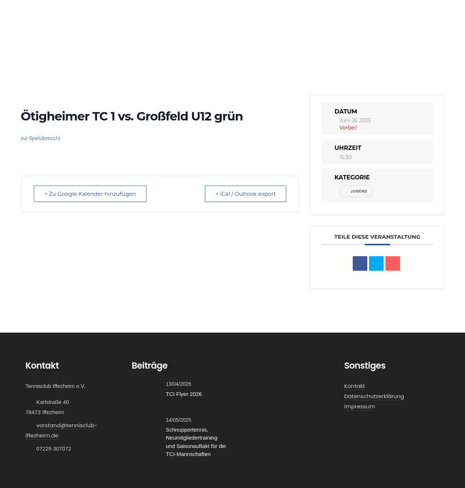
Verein (100, 43)
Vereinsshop (391, 43)
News (193, 43)
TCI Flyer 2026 (184, 394)
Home (19, 43)
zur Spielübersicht (40, 138)
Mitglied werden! (280, 43)
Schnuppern (227, 43)
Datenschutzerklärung (374, 396)
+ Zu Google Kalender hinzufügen (90, 193)
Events (165, 43)
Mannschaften (56, 43)
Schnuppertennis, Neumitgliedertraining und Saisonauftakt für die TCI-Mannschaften (196, 441)
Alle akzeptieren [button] (435, 473)
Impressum (359, 406)
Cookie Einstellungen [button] (383, 473)
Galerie (135, 43)
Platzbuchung (335, 43)
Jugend (356, 191)
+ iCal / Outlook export (245, 193)
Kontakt (427, 43)
